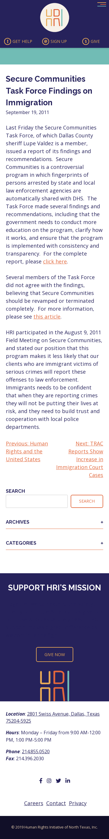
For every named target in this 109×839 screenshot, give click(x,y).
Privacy (78, 803)
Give (91, 41)
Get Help (18, 41)
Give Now (54, 654)
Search (15, 491)
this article (46, 316)
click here (55, 261)
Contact (56, 803)
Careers (33, 803)
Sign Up (54, 41)
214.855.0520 (36, 751)
